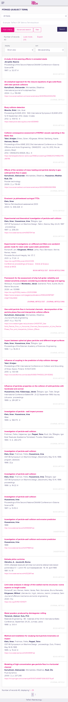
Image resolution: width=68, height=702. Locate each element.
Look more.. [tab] (28, 38)
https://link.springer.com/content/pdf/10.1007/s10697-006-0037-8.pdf (29, 679)
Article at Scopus (42, 264)
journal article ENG (55, 302)
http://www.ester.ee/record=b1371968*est (18, 548)
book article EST (40, 270)
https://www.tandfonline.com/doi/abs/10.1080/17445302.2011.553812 (28, 375)
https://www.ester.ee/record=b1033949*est (19, 653)
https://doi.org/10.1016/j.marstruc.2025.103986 (20, 292)
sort (36, 46)
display (7, 46)
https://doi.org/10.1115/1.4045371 (15, 602)
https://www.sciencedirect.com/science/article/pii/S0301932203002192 (30, 96)
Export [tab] (40, 37)
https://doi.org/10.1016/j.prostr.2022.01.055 (19, 261)
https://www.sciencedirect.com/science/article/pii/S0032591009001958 (30, 187)
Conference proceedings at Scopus (18, 264)
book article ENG (57, 270)
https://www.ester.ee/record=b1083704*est (19, 233)
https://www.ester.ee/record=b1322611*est (19, 574)
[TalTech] (34, 3)
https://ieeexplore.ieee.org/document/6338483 (21, 122)
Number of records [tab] (11, 38)
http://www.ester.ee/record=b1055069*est (19, 528)
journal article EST (36, 302)
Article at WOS (10, 267)
